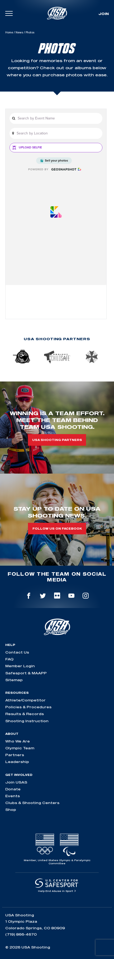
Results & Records (24, 714)
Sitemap (14, 680)
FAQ (9, 659)
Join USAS (16, 782)
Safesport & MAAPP (26, 673)
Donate (13, 789)
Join (103, 14)
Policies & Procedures (28, 707)
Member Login (20, 666)
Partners (14, 755)
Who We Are (17, 741)
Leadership (17, 762)
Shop (10, 809)
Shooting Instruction (27, 721)
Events (12, 796)
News (19, 32)
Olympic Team (19, 748)
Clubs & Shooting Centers (32, 803)
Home (9, 32)
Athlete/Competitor (25, 700)
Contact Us (17, 652)
